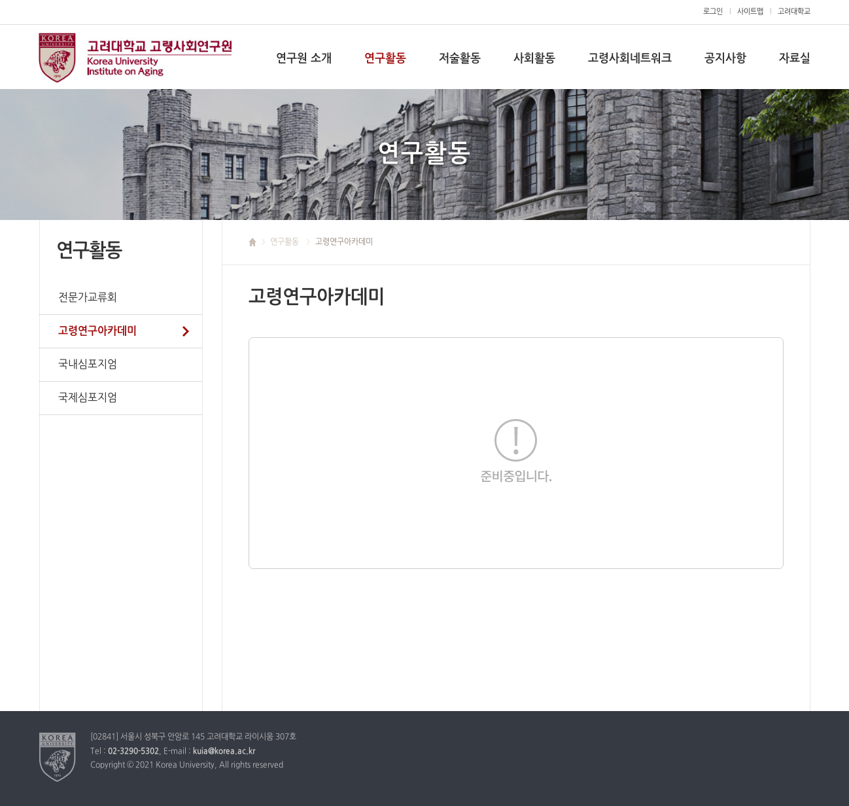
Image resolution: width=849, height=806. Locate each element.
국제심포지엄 (87, 398)
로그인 (713, 12)
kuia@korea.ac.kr (224, 751)
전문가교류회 (87, 298)
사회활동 (534, 58)
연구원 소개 (304, 58)
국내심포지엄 (87, 365)
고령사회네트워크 (630, 58)
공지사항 (725, 58)
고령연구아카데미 (97, 331)
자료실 (794, 58)
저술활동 (460, 58)
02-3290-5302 (133, 751)
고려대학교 (135, 58)
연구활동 (385, 58)
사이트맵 (750, 12)
